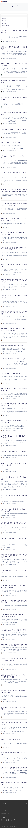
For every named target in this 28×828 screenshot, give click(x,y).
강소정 (7, 41)
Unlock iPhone (5, 23)
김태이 (7, 123)
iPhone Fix (4, 20)
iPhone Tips (4, 18)
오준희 (7, 137)
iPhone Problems (5, 25)
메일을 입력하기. (8, 814)
